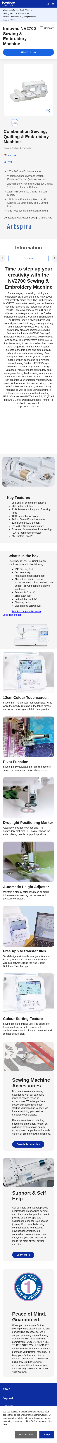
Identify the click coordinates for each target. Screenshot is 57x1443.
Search (47, 3)
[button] (6, 123)
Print (9, 162)
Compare (47, 28)
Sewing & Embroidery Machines (16, 13)
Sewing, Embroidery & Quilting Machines (19, 17)
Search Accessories (28, 1144)
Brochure (11, 155)
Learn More (23, 1255)
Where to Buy (28, 52)
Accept (46, 1434)
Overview (28, 258)
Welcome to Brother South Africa (16, 10)
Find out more (26, 1434)
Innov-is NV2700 (10, 20)
